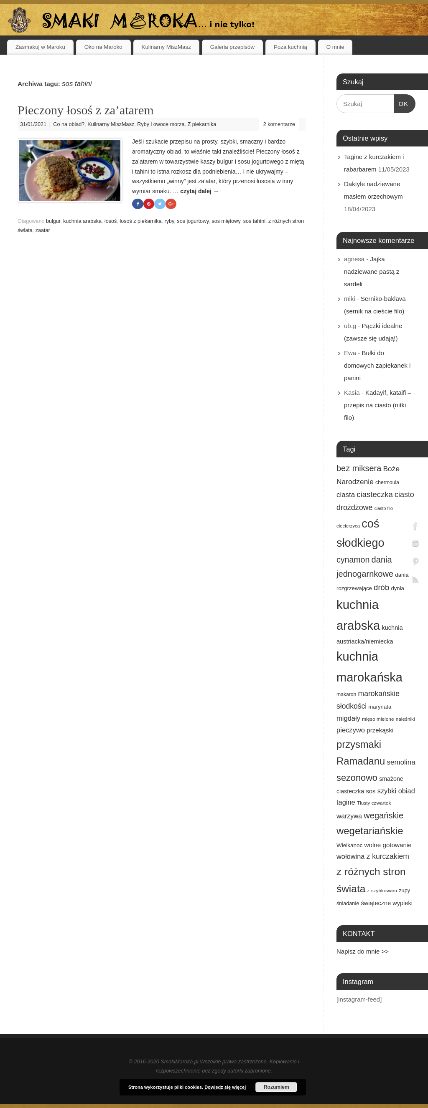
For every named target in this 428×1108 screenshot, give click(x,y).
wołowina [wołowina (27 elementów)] (350, 856)
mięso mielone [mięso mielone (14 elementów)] (378, 719)
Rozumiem (276, 1087)
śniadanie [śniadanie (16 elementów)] (347, 903)
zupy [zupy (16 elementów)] (404, 890)
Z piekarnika (202, 124)
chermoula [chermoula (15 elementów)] (387, 482)
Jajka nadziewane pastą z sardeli (372, 271)
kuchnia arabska (82, 222)
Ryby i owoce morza (160, 124)
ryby (169, 222)
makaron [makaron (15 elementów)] (346, 694)
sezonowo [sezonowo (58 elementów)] (356, 777)
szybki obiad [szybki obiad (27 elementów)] (396, 791)
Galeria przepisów (232, 47)
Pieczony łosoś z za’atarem (86, 110)
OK (401, 102)
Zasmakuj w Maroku (40, 47)
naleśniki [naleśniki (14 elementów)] (405, 719)
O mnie (335, 47)
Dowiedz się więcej (225, 1087)
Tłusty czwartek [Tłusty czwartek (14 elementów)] (374, 803)
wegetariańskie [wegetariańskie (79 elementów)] (369, 830)
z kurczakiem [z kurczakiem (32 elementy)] (388, 856)
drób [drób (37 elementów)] (381, 587)
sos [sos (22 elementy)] (370, 791)
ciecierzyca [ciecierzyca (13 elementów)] (348, 525)
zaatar (43, 230)
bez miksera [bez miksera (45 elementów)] (358, 468)
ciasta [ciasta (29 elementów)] (345, 495)
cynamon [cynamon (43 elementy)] (352, 559)
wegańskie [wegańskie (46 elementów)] (383, 815)
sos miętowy (225, 222)
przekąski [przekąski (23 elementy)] (380, 730)
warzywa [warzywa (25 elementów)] (349, 816)
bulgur (53, 222)
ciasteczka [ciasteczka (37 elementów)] (375, 494)
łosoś (110, 222)
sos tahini (254, 222)
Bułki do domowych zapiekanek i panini (377, 365)
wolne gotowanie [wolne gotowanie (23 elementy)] (388, 844)
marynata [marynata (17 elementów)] (379, 707)
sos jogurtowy (193, 222)
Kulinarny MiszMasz (166, 47)
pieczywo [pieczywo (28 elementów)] (350, 730)
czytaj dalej (199, 191)
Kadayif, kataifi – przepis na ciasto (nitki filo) (377, 405)
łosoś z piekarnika (140, 222)
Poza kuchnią (290, 47)
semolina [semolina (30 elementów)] (401, 762)
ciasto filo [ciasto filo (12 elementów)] (383, 508)
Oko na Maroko (103, 47)
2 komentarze (279, 124)
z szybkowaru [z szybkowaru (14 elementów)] (382, 890)
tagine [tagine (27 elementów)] (345, 802)
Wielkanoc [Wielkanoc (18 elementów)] (349, 845)
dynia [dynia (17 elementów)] (397, 588)
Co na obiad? (68, 124)
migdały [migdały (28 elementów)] (348, 718)
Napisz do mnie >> (362, 951)
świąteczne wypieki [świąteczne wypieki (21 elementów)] (386, 903)
